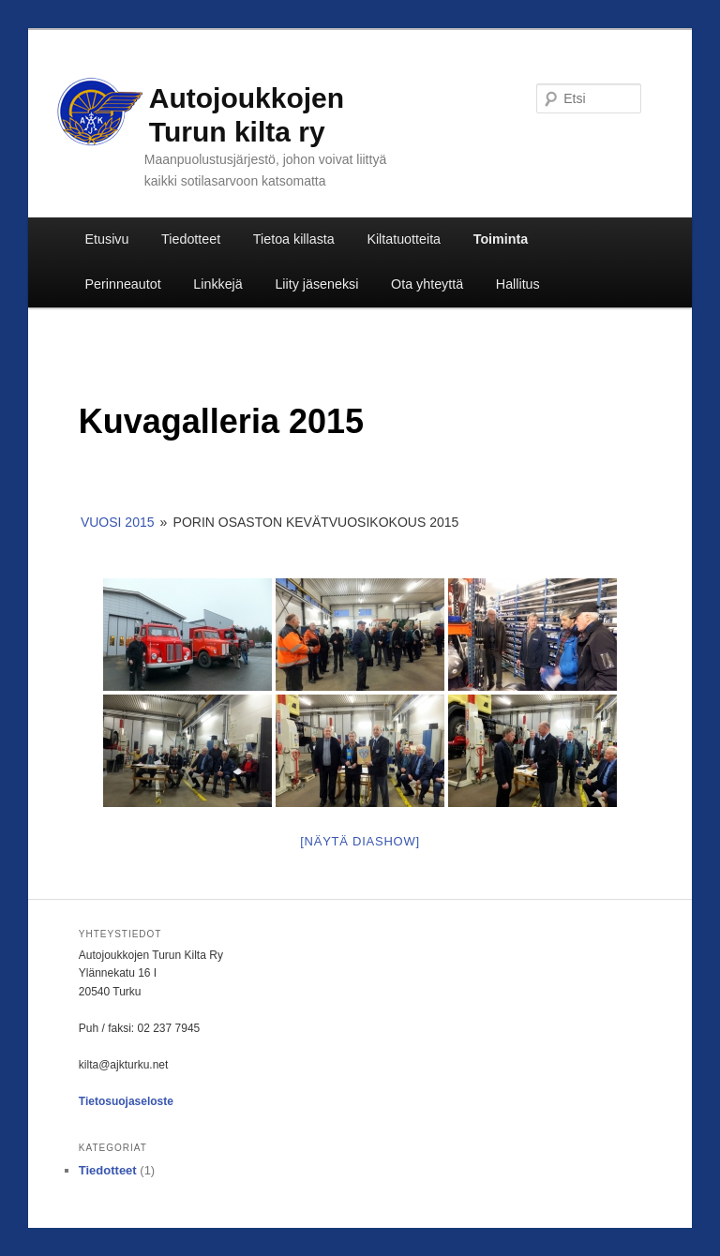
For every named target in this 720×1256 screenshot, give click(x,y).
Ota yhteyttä (427, 284)
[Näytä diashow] (360, 841)
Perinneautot (123, 284)
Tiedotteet (190, 239)
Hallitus (518, 284)
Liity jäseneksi (316, 284)
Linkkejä (217, 284)
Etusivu (107, 239)
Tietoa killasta (294, 239)
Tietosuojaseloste (126, 1101)
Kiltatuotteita (404, 239)
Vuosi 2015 (118, 522)
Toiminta (501, 239)
